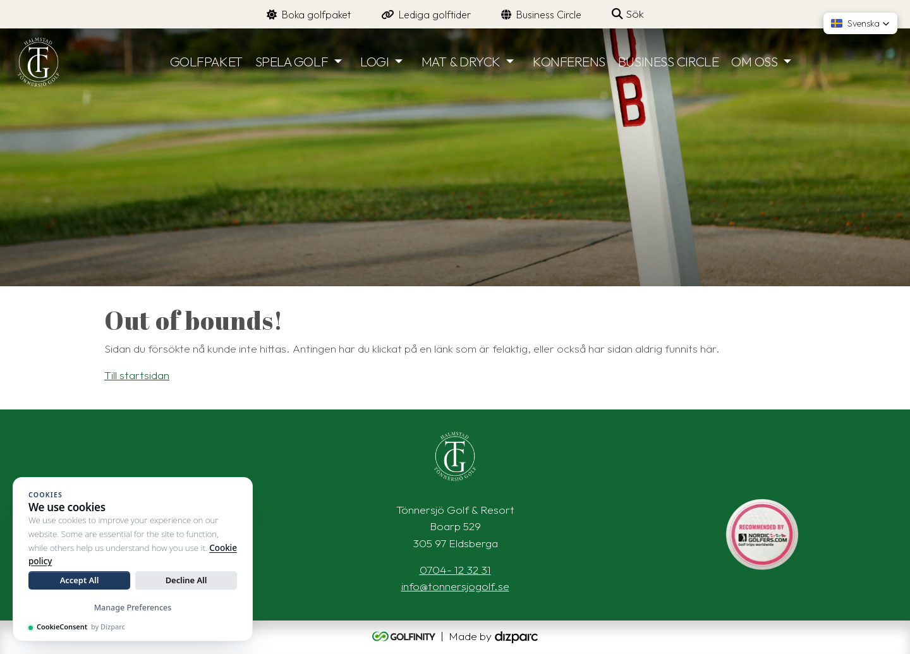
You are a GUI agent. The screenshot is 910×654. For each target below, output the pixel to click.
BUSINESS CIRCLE (668, 61)
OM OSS (754, 61)
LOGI (374, 61)
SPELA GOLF (292, 61)
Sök (628, 13)
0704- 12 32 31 (455, 569)
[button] (860, 23)
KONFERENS (569, 61)
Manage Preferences (133, 607)
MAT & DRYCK (461, 61)
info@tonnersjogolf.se (455, 586)
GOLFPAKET (206, 61)
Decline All (186, 580)
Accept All (79, 580)
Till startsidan (136, 375)
